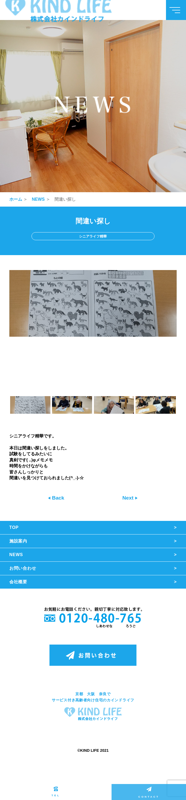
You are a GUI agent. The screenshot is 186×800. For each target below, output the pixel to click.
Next (128, 498)
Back (57, 498)
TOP (14, 527)
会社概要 (18, 582)
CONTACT (148, 792)
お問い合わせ (22, 568)
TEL (56, 792)
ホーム (15, 199)
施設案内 (18, 541)
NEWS (38, 199)
